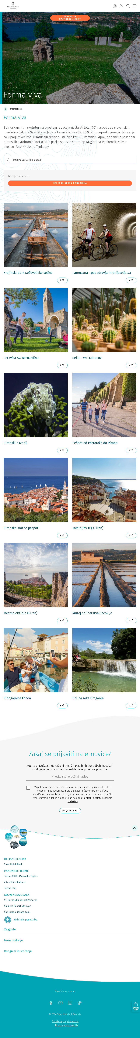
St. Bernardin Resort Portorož (20, 900)
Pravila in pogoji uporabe (65, 1021)
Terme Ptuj (10, 888)
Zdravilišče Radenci (14, 882)
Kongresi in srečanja (18, 951)
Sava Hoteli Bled (13, 864)
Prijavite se (70, 810)
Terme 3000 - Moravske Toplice (21, 876)
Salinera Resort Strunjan (17, 906)
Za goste (10, 929)
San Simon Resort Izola (16, 912)
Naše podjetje (13, 940)
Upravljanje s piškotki (66, 1025)
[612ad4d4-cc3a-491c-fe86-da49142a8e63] (70, 777)
